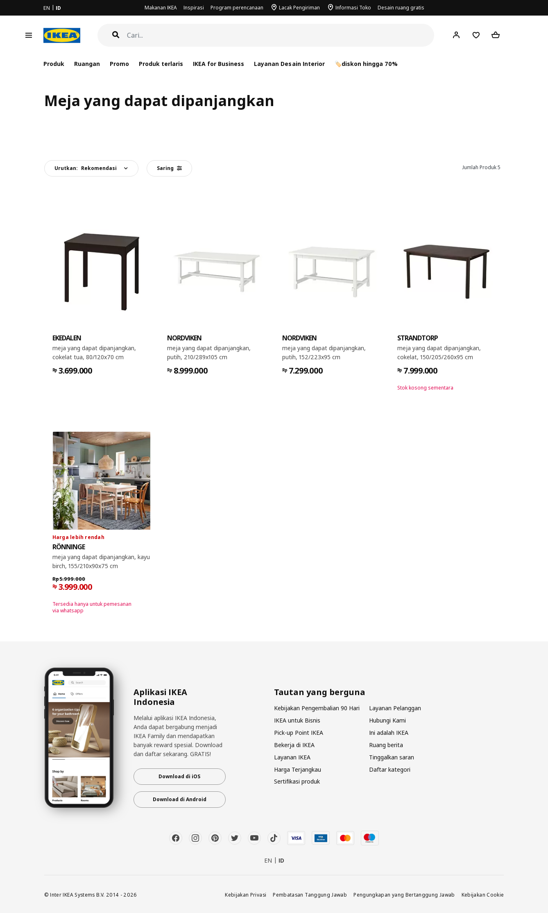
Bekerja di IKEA (294, 745)
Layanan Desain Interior (289, 64)
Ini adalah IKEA (388, 732)
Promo (119, 64)
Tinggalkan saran (391, 757)
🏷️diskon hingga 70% (366, 64)
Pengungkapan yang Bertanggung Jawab (404, 894)
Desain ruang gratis (401, 7)
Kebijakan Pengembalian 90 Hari (317, 708)
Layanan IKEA (292, 757)
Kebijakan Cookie (483, 894)
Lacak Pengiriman (299, 7)
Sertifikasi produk (297, 781)
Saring (169, 168)
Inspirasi (193, 7)
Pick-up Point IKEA (298, 732)
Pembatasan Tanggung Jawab (310, 894)
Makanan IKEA (161, 7)
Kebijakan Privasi (245, 894)
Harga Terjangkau (297, 769)
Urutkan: (85, 168)
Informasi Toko (353, 7)
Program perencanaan (237, 7)
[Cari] (281, 35)
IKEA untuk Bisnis (297, 720)
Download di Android (179, 799)
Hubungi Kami (387, 720)
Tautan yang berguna (319, 692)
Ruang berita (386, 745)
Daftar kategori (389, 769)
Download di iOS (179, 776)
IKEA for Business (218, 64)
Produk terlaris (161, 64)
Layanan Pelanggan (395, 708)
